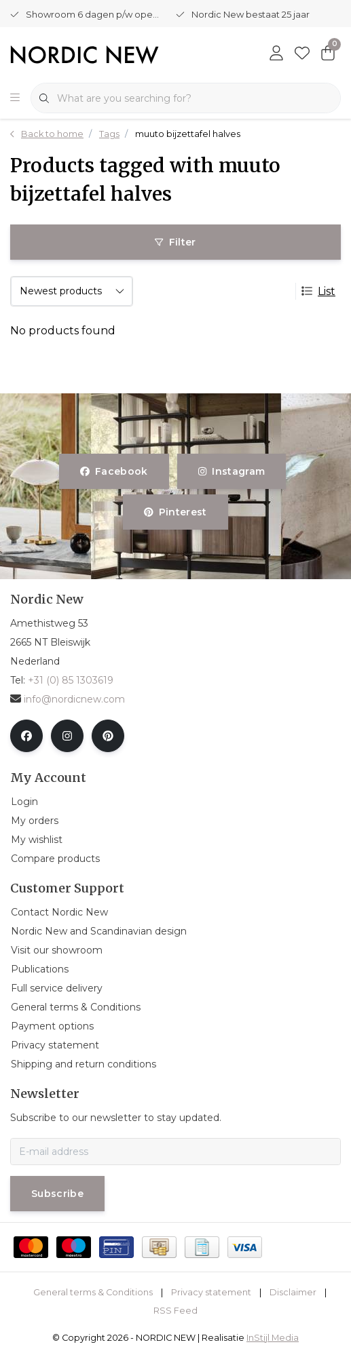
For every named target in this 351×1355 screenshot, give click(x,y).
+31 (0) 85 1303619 (70, 680)
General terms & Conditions (93, 1292)
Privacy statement (211, 1292)
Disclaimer (293, 1292)
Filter (175, 242)
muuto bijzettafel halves (187, 134)
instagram (231, 471)
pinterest (175, 512)
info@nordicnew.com (67, 699)
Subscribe (57, 1193)
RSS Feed (175, 1310)
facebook (114, 471)
